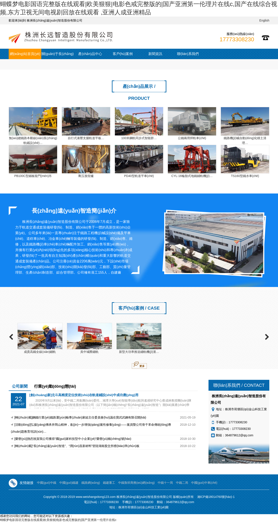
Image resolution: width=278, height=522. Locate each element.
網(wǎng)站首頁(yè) (25, 54)
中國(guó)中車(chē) (204, 482)
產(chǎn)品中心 (90, 54)
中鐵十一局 (165, 482)
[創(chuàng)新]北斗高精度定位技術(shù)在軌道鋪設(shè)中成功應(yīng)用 (83, 395)
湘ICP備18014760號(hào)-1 (216, 497)
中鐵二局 (182, 482)
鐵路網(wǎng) (90, 482)
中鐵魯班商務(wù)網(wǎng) (136, 482)
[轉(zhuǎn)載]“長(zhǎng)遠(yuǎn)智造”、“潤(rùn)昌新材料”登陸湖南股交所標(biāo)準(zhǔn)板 (76, 446)
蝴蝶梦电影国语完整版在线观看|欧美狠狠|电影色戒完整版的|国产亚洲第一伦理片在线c (58, 520)
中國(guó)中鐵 (46, 482)
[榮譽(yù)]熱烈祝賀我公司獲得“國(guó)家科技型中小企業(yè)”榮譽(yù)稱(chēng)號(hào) (72, 438)
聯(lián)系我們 (188, 54)
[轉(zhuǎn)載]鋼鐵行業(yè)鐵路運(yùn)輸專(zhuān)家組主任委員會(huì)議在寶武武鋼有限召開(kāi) (80, 417)
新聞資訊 (155, 54)
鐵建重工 (109, 482)
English (264, 20)
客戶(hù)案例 (123, 54)
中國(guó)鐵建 (69, 482)
